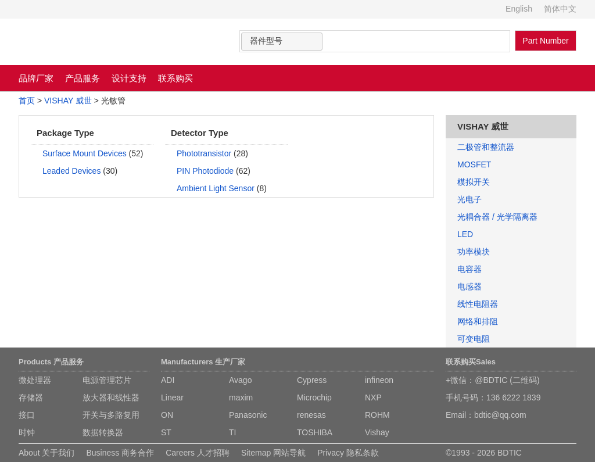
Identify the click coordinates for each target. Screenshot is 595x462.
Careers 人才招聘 (198, 452)
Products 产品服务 (51, 361)
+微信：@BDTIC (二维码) (493, 380)
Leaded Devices (71, 171)
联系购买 (175, 78)
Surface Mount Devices (84, 153)
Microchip (314, 397)
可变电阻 (473, 338)
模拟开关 (473, 182)
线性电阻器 (477, 304)
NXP (373, 397)
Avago (240, 380)
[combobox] (281, 42)
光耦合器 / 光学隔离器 (497, 216)
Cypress (312, 380)
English (519, 8)
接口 (27, 415)
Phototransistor (204, 153)
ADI (167, 380)
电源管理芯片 (107, 380)
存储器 (31, 397)
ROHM (377, 415)
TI (232, 432)
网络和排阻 (477, 321)
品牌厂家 (36, 78)
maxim (241, 397)
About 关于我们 (46, 452)
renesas (311, 415)
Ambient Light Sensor (216, 188)
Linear (172, 397)
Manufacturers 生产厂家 (203, 361)
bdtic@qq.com (500, 415)
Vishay (377, 432)
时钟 (27, 432)
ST (166, 432)
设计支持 (129, 78)
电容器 (469, 269)
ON (167, 415)
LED (465, 234)
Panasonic (248, 415)
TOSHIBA (314, 432)
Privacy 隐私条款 (348, 452)
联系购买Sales (471, 361)
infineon (379, 380)
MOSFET (474, 164)
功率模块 (473, 251)
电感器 (469, 286)
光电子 (469, 199)
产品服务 (82, 78)
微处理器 (35, 380)
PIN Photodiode (205, 171)
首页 (27, 100)
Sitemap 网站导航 (273, 452)
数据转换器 (103, 432)
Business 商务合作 (120, 452)
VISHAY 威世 (68, 100)
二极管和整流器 (485, 147)
